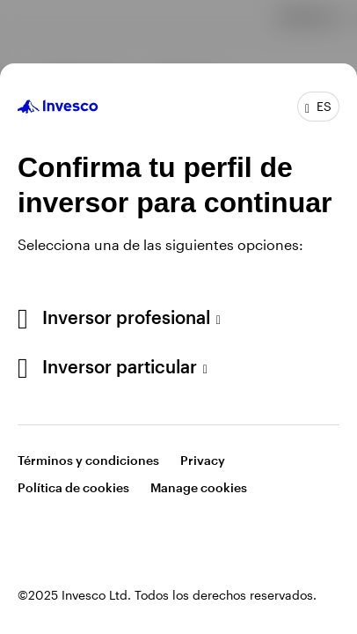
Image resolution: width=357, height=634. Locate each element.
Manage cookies (198, 487)
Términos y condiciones (88, 460)
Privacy (202, 460)
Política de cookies (73, 487)
